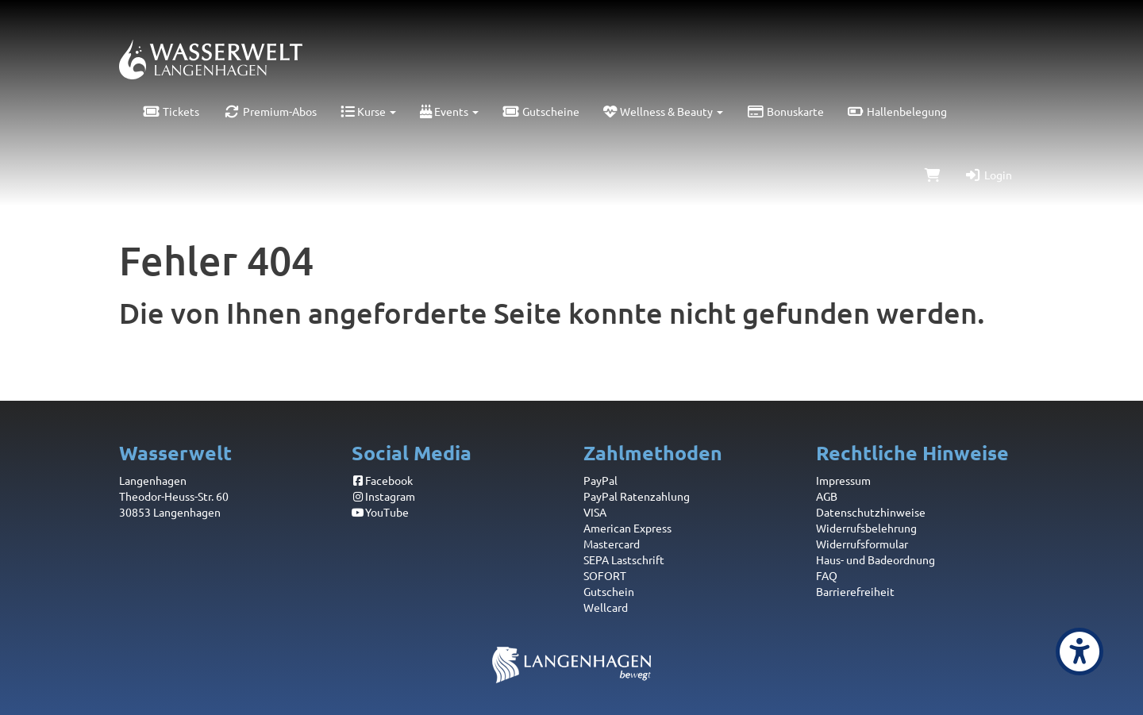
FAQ (826, 575)
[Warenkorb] (932, 174)
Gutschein (608, 591)
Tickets (171, 111)
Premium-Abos (270, 111)
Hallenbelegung (898, 111)
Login (988, 174)
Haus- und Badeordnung (875, 559)
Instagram (384, 496)
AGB (826, 496)
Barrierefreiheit (855, 591)
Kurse (368, 111)
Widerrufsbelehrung (866, 528)
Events (449, 111)
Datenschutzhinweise (871, 512)
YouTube (381, 512)
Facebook (383, 480)
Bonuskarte (785, 111)
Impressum (843, 480)
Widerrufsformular (862, 543)
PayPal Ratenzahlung (636, 496)
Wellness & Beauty (663, 111)
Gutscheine (540, 111)
